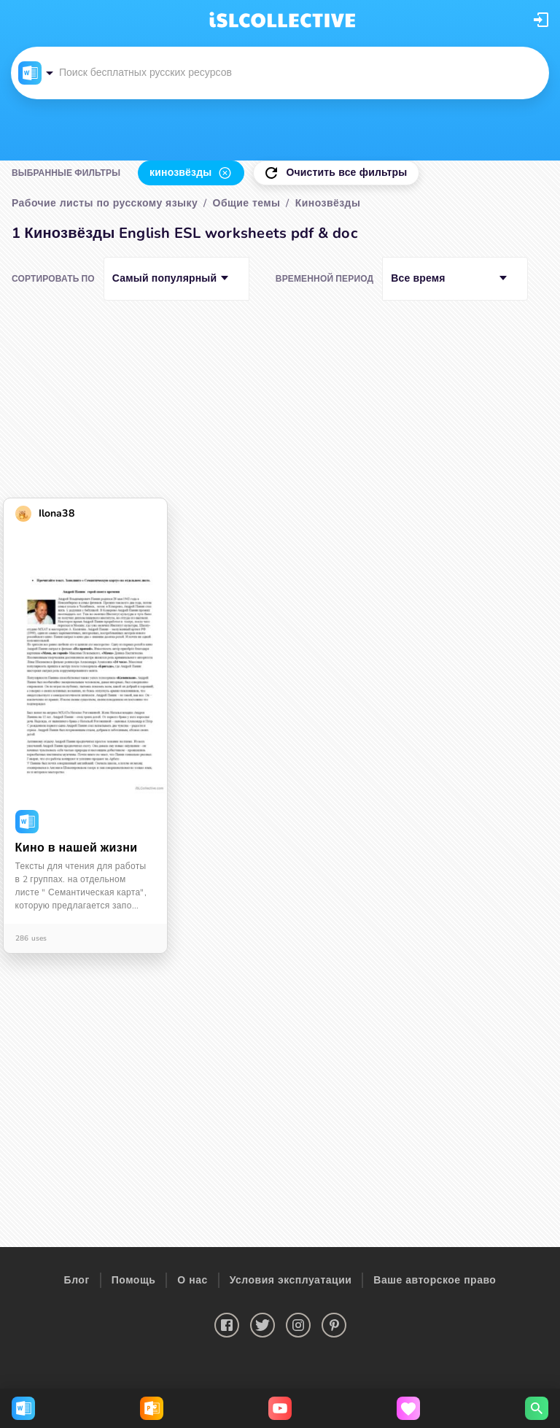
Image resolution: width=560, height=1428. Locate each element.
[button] (541, 19)
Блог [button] (77, 1280)
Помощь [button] (134, 1280)
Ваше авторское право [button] (434, 1280)
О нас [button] (192, 1280)
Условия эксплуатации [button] (291, 1280)
